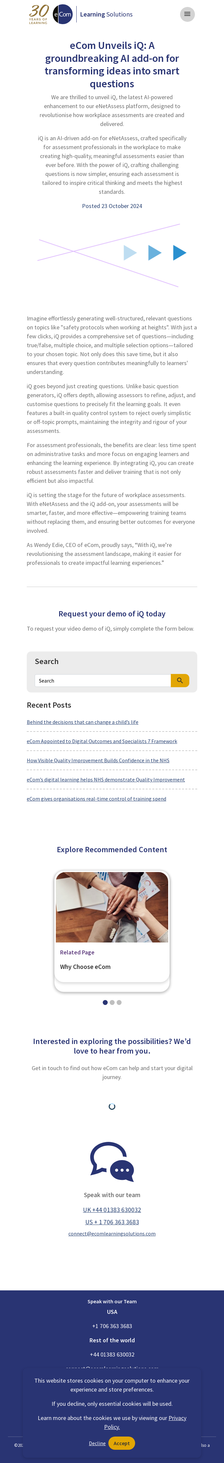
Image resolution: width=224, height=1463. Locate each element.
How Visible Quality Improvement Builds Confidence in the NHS (98, 760)
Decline (97, 1443)
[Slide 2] (119, 1002)
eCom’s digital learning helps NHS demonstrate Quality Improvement (106, 779)
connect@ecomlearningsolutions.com (112, 1233)
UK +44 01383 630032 (112, 1210)
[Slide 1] (112, 1002)
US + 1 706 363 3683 (112, 1222)
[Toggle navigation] (187, 14)
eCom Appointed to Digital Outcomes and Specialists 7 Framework (102, 741)
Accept (122, 1443)
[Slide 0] (105, 1002)
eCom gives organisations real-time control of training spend (96, 798)
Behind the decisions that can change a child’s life (82, 722)
